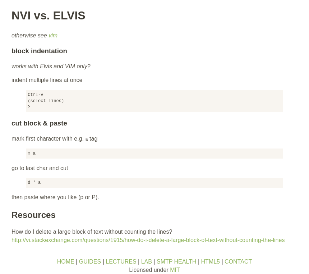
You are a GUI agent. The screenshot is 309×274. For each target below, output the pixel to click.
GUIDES (90, 262)
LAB (146, 262)
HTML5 (210, 262)
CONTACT (238, 262)
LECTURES (121, 262)
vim (53, 35)
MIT (175, 270)
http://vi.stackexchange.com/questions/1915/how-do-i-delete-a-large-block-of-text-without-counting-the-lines (148, 240)
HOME (65, 262)
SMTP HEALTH (177, 262)
